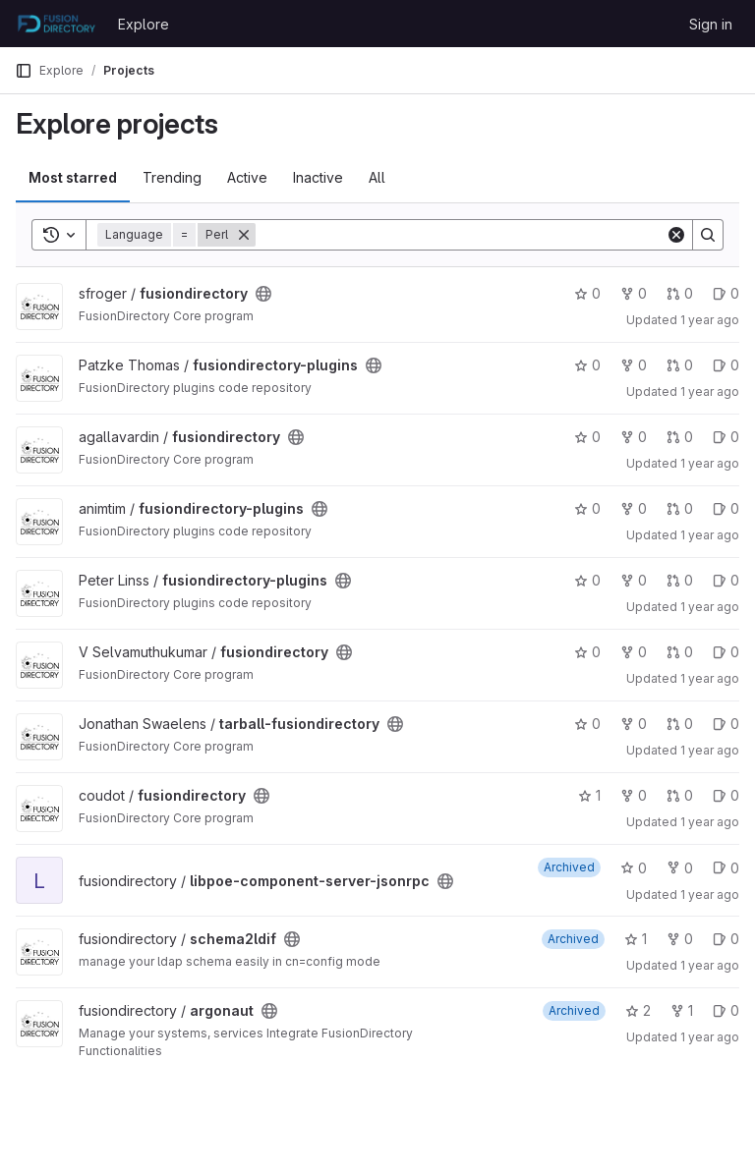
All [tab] (377, 177)
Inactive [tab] (318, 177)
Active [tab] (247, 177)
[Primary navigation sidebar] (23, 70)
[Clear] (676, 235)
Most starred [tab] (73, 177)
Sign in (710, 24)
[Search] (461, 235)
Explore (143, 24)
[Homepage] (56, 23)
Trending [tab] (172, 177)
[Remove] (244, 235)
